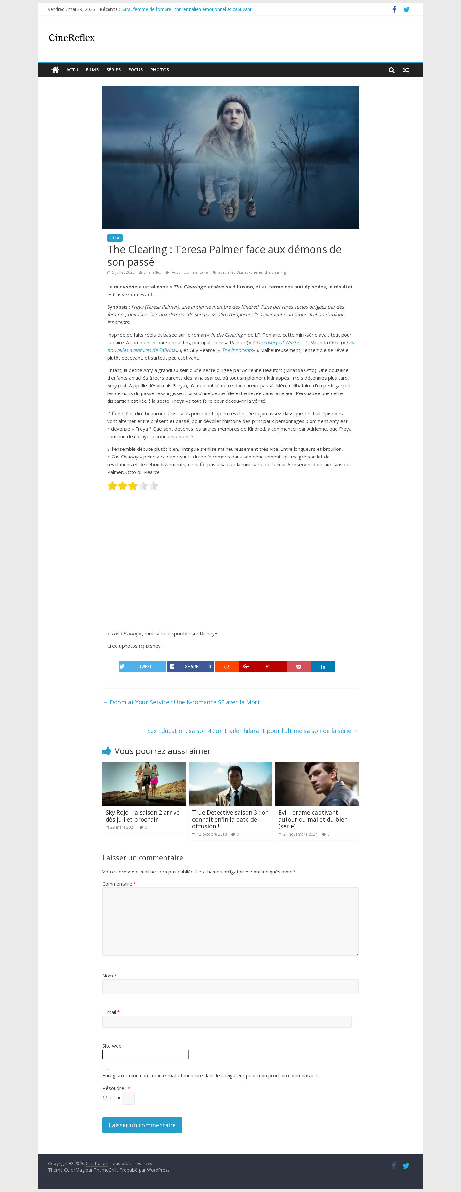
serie (257, 272)
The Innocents (237, 350)
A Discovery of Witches (277, 342)
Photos (159, 70)
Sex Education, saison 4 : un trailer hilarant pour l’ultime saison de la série (253, 730)
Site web (112, 1045)
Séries (113, 70)
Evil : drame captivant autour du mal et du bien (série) (313, 819)
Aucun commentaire (187, 272)
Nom (109, 975)
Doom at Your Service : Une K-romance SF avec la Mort (181, 702)
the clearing (275, 272)
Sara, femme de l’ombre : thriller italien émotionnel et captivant (186, 9)
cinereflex (152, 272)
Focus (135, 70)
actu (72, 70)
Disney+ (243, 272)
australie (226, 272)
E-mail (111, 1012)
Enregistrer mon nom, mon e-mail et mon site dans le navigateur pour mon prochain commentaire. (210, 1075)
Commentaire (119, 883)
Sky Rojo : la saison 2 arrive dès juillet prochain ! (143, 815)
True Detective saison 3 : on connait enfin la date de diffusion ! (230, 819)
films (92, 70)
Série (114, 238)
